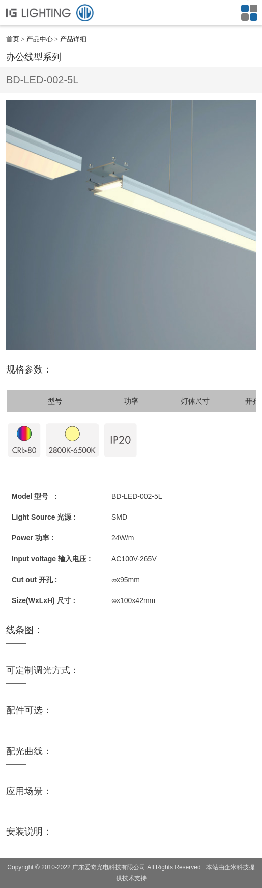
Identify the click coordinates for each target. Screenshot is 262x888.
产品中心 (39, 39)
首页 (12, 39)
